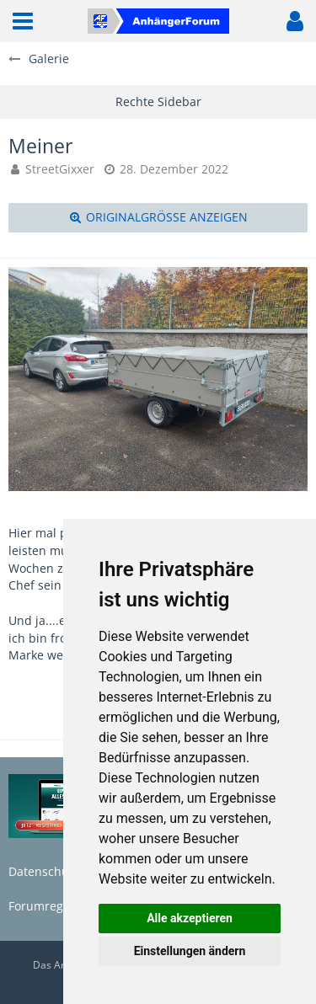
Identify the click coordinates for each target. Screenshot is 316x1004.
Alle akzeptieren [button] (190, 918)
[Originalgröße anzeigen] (158, 217)
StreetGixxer (59, 169)
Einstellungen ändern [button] (190, 951)
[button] (22, 21)
